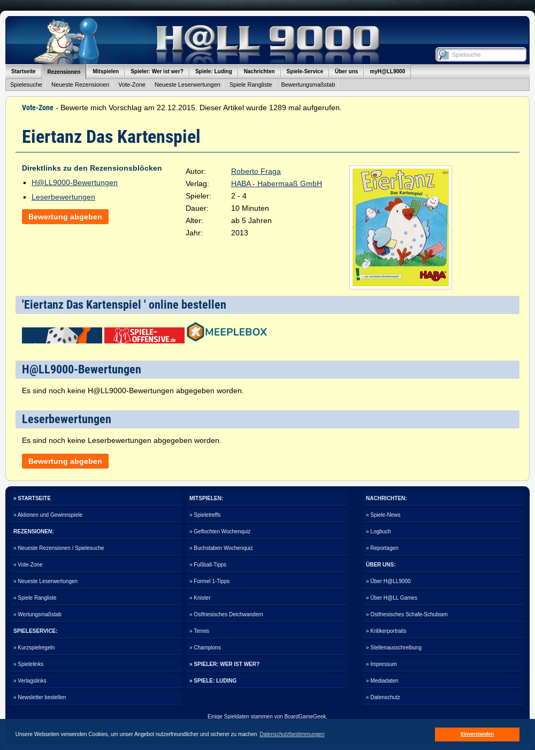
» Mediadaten (382, 681)
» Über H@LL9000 (388, 581)
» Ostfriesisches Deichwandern (226, 614)
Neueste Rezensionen (80, 84)
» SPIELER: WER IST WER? (224, 664)
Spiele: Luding (213, 71)
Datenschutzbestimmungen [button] (291, 734)
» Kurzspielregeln (34, 647)
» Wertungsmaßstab (37, 614)
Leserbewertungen (63, 197)
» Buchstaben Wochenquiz (221, 548)
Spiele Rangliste (251, 84)
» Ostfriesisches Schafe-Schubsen (407, 614)
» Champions (205, 647)
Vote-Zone (132, 84)
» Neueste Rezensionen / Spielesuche (58, 548)
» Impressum (381, 664)
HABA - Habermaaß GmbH (276, 183)
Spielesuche (26, 84)
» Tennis (199, 631)
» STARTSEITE (32, 498)
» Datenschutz (383, 697)
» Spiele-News (383, 515)
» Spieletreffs (204, 515)
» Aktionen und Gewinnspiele (47, 515)
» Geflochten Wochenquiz (219, 531)
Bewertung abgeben (65, 216)
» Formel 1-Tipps (209, 581)
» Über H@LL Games (391, 598)
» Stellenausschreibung (394, 647)
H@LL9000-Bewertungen (75, 182)
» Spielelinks (28, 664)
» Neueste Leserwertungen (45, 581)
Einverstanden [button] (477, 734)
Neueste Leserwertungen (187, 84)
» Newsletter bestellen (39, 697)
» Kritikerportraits (386, 631)
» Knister (199, 598)
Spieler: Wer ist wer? (157, 71)
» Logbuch (378, 531)
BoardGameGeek (305, 717)
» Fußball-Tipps (207, 565)
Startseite (23, 71)
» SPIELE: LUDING (212, 681)
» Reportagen (382, 548)
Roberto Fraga (256, 171)
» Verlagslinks (30, 681)
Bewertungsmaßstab (308, 84)
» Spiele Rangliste (35, 598)
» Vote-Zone (27, 565)
